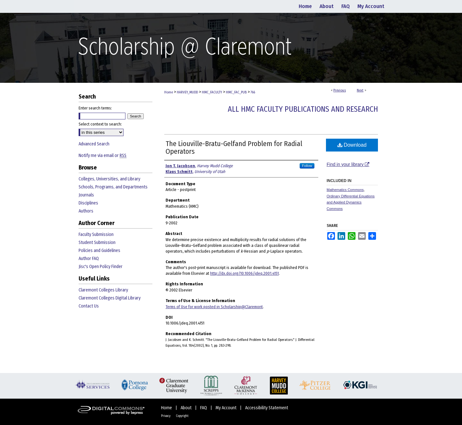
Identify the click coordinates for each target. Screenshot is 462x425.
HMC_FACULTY (212, 92)
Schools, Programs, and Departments (113, 187)
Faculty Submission (96, 234)
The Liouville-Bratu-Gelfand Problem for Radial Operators (234, 147)
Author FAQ (89, 258)
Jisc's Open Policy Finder (101, 266)
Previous (339, 90)
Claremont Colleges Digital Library (110, 298)
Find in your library (348, 164)
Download (352, 145)
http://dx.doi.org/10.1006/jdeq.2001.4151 (244, 273)
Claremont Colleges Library (103, 290)
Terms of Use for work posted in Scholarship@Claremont (214, 306)
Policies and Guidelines (99, 250)
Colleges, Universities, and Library (109, 179)
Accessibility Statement (266, 408)
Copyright (182, 416)
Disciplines (88, 203)
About (187, 408)
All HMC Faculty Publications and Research (303, 109)
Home (168, 92)
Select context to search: (100, 124)
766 (253, 92)
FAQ (204, 408)
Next (360, 90)
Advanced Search (94, 144)
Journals (86, 195)
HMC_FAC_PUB (236, 92)
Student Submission (97, 242)
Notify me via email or (102, 155)
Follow (307, 166)
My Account (226, 408)
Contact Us (89, 306)
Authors (86, 211)
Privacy (166, 416)
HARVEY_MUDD (187, 92)
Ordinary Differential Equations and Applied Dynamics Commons (351, 202)
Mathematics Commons (345, 190)
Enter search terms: (95, 108)
